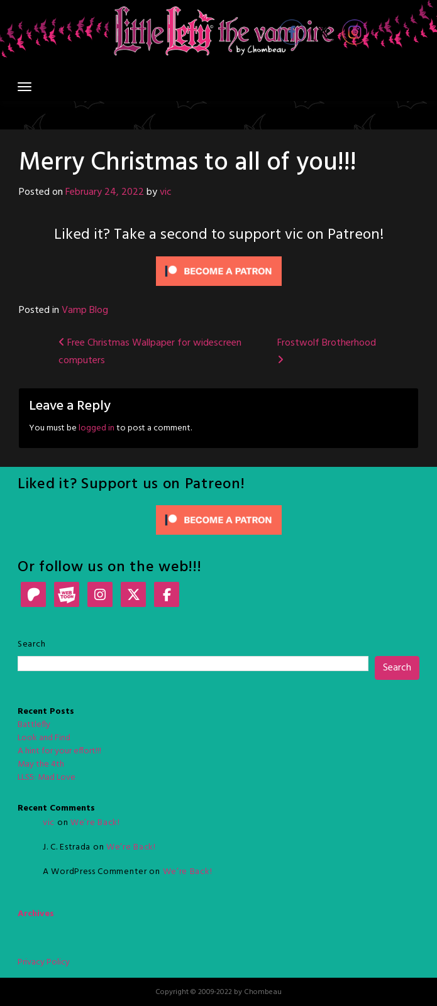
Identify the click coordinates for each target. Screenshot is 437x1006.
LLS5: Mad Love (46, 777)
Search (31, 644)
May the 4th (41, 764)
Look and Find (44, 738)
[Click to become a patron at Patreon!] (219, 271)
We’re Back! (95, 823)
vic (166, 192)
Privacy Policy (44, 962)
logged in (96, 428)
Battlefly (34, 725)
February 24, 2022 (104, 192)
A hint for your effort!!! (59, 751)
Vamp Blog (85, 310)
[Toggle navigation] (24, 86)
